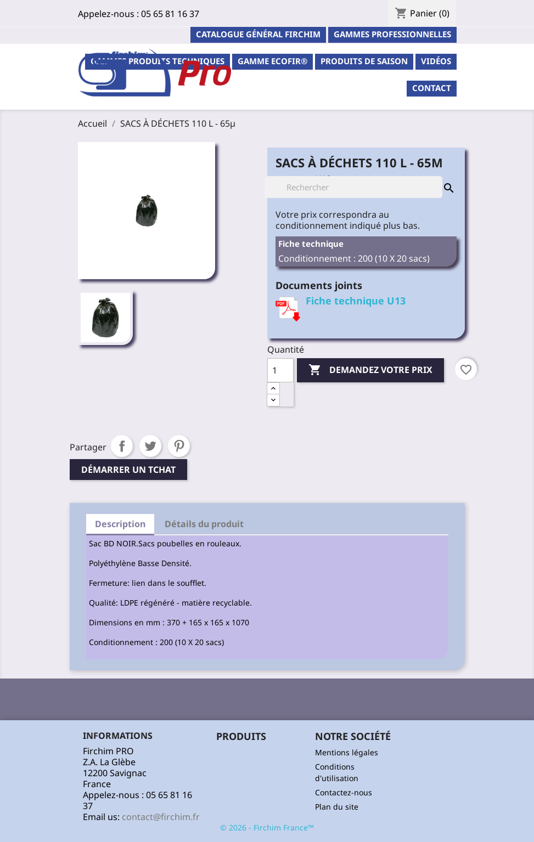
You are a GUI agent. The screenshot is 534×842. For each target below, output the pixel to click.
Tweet (150, 446)
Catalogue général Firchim (258, 34)
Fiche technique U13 (356, 300)
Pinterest (179, 446)
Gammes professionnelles (392, 34)
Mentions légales (346, 752)
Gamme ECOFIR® (272, 60)
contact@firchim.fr (161, 817)
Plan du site (336, 806)
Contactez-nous (343, 792)
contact (431, 87)
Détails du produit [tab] (204, 524)
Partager (122, 446)
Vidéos (436, 60)
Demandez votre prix (370, 370)
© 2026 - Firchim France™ (267, 827)
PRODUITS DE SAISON (364, 60)
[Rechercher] (353, 187)
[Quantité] (280, 370)
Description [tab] (120, 524)
